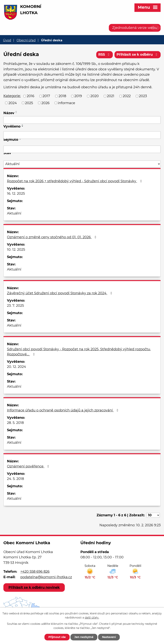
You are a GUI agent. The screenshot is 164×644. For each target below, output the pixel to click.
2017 (46, 96)
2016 (30, 96)
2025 (29, 103)
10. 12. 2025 (16, 249)
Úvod (7, 40)
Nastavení (109, 637)
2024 (12, 103)
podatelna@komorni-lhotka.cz (46, 577)
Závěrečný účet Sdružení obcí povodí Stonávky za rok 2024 (60, 293)
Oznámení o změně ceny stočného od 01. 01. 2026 (52, 237)
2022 (127, 96)
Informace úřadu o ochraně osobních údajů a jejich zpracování (63, 410)
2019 (78, 96)
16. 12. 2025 (16, 193)
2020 (94, 96)
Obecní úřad (26, 40)
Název (8, 113)
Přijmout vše (57, 637)
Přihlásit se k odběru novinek (34, 587)
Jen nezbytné (83, 637)
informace (66, 103)
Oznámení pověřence (28, 466)
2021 (110, 96)
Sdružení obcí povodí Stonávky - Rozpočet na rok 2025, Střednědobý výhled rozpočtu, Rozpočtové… (79, 351)
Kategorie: (12, 96)
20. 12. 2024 (16, 367)
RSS (104, 54)
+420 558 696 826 (35, 571)
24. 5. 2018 (15, 479)
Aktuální (14, 213)
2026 (45, 103)
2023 (143, 96)
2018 (62, 96)
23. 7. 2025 (15, 306)
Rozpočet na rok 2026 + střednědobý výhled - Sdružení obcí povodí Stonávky (75, 181)
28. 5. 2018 (15, 423)
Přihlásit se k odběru (138, 54)
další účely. (92, 617)
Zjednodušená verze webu (134, 28)
